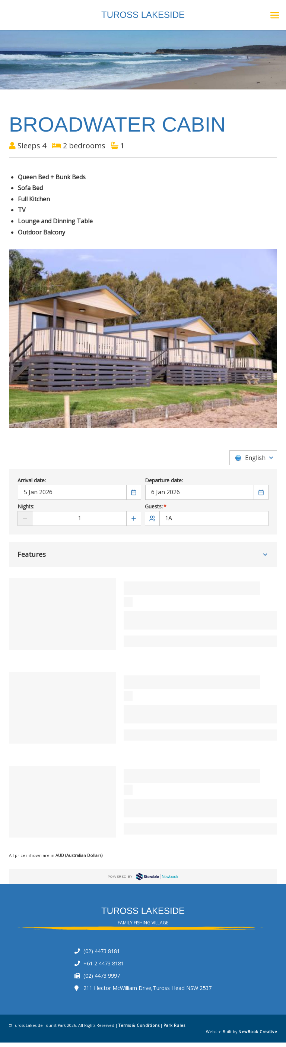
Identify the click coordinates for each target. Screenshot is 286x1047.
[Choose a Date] (133, 492)
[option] (143, 338)
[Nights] (79, 518)
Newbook (157, 876)
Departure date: (164, 481)
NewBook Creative (257, 1032)
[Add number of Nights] (133, 518)
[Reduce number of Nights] (25, 518)
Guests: (156, 507)
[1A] (206, 518)
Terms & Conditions (138, 1025)
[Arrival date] (72, 492)
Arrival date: (32, 481)
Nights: (26, 507)
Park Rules (174, 1025)
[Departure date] (199, 492)
